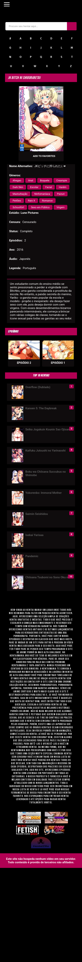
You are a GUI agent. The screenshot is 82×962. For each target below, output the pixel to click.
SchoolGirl (18, 207)
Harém (62, 187)
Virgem (60, 207)
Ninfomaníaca (42, 193)
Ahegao (17, 180)
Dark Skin (18, 187)
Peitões (17, 200)
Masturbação (20, 193)
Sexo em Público (40, 207)
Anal (30, 180)
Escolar (34, 187)
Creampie (61, 180)
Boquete (44, 180)
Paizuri (61, 193)
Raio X (31, 200)
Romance (47, 200)
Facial (48, 187)
